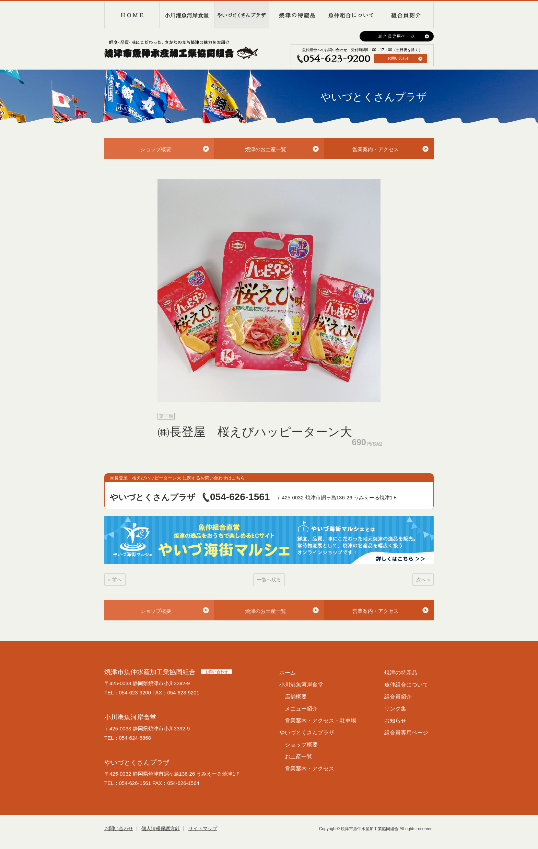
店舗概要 (296, 697)
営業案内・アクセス (375, 149)
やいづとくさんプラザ (241, 14)
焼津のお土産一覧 (265, 149)
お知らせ (395, 721)
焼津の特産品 (296, 14)
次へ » (423, 579)
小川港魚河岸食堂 (186, 14)
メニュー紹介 (301, 709)
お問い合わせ (398, 58)
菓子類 (166, 416)
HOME (131, 14)
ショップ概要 (155, 149)
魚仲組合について (351, 14)
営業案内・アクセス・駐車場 (320, 721)
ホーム (287, 673)
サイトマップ (202, 828)
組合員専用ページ (396, 36)
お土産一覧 (298, 757)
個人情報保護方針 (160, 828)
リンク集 (395, 709)
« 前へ (115, 579)
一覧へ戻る (269, 579)
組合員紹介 (406, 14)
